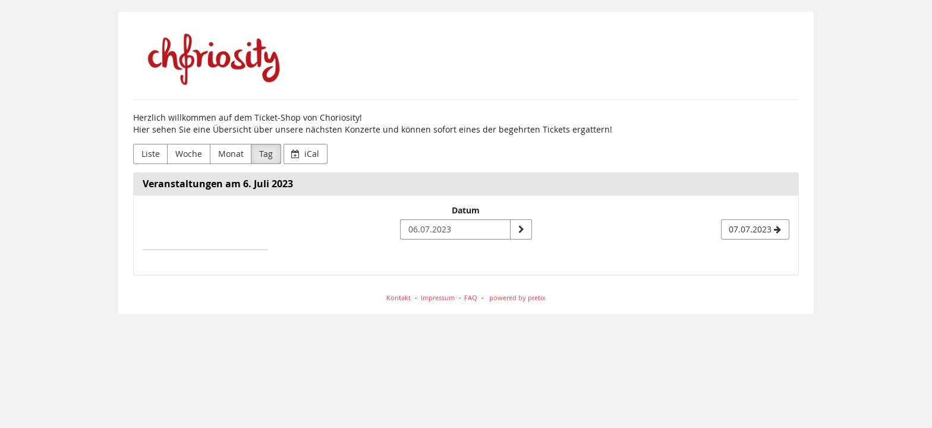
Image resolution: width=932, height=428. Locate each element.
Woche (188, 153)
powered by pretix (517, 297)
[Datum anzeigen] (520, 229)
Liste (150, 153)
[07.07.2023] (755, 229)
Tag (266, 153)
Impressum (438, 297)
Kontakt (398, 297)
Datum (466, 210)
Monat (231, 153)
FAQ (470, 297)
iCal (305, 153)
